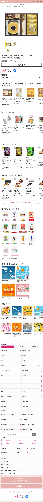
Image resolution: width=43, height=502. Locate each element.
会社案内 (15, 491)
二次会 (34, 440)
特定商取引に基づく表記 (18, 492)
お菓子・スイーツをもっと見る (20, 202)
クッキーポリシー (33, 491)
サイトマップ (9, 491)
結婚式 (20, 440)
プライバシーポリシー (24, 491)
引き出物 (21, 443)
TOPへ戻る (28, 492)
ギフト (7, 443)
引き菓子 (34, 443)
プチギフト (7, 440)
